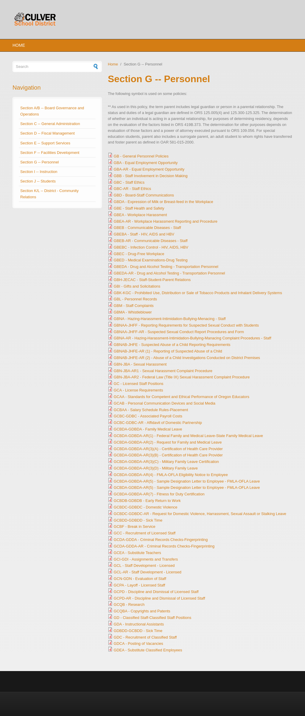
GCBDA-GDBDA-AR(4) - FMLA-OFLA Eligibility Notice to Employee (171, 474)
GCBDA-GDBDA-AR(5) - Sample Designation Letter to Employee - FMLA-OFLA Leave (187, 481)
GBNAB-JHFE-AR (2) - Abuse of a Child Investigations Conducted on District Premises (187, 357)
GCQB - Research (129, 604)
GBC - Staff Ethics (129, 182)
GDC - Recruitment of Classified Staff (145, 637)
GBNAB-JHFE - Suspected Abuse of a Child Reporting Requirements (172, 344)
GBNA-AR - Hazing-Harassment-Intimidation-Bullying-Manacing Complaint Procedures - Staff (192, 338)
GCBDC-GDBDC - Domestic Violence (146, 507)
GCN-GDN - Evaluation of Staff (140, 578)
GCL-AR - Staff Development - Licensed (147, 572)
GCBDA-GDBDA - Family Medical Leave (148, 429)
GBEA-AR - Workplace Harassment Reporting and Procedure (165, 221)
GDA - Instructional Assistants (139, 624)
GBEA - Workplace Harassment (140, 215)
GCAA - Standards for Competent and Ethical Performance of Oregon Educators (181, 396)
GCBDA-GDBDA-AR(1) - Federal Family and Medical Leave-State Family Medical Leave (188, 435)
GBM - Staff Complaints (134, 305)
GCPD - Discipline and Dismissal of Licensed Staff (156, 591)
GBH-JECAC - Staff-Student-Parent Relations (152, 279)
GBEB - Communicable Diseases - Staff (147, 227)
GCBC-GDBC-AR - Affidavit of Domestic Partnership (158, 422)
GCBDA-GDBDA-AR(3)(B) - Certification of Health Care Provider (168, 455)
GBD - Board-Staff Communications (144, 195)
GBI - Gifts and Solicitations (137, 286)
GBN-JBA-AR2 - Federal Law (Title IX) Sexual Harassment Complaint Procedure (182, 377)
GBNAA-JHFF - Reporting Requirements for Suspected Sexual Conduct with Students (186, 325)
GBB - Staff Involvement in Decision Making (151, 176)
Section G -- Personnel (39, 162)
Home (19, 45)
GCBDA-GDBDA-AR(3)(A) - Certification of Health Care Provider (168, 449)
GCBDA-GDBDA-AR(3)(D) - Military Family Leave (156, 468)
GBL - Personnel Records (135, 299)
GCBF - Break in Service (134, 526)
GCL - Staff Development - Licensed (144, 565)
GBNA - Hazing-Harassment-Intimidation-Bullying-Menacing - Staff (170, 318)
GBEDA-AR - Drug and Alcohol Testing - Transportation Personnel (169, 273)
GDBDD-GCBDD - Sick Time (138, 630)
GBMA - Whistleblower (133, 312)
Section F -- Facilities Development (49, 152)
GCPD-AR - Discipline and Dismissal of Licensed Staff (159, 598)
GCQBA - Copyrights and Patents (142, 611)
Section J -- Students (38, 181)
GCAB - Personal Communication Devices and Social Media (164, 403)
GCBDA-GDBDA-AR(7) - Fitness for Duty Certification (159, 494)
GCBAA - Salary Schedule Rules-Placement (151, 410)
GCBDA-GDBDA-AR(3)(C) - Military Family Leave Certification (166, 461)
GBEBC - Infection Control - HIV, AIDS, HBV (151, 247)
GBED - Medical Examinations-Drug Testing (151, 260)
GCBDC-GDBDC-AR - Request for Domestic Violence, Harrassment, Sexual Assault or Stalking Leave (200, 513)
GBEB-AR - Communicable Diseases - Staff (151, 240)
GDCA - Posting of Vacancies (138, 643)
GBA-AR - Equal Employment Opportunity (149, 169)
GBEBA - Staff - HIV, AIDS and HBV (144, 234)
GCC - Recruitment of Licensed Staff (144, 533)
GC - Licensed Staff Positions (139, 383)
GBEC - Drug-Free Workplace (139, 254)
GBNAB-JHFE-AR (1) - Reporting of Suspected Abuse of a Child (168, 351)
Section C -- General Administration (50, 123)
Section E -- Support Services (45, 143)
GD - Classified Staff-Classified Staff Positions (153, 617)
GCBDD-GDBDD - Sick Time (138, 520)
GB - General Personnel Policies (141, 156)
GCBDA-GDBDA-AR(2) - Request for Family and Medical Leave (168, 442)
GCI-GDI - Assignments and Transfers (146, 559)
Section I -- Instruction (38, 171)
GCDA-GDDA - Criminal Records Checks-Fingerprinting (161, 539)
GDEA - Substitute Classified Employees (148, 650)
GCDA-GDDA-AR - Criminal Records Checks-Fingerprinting (164, 546)
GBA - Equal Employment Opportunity (146, 162)
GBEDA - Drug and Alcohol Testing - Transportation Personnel (166, 266)
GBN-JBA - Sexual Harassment (140, 364)
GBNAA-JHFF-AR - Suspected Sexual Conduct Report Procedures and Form (179, 332)
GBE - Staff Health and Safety (139, 208)
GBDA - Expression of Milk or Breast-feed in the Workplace (163, 201)
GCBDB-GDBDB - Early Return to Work (147, 500)
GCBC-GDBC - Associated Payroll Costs (148, 416)
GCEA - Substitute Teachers (137, 552)
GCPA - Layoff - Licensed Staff (139, 585)
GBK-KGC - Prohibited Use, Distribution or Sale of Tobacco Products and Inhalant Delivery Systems (198, 293)
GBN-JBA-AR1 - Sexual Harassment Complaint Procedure (163, 371)
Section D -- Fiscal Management (47, 133)
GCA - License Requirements (138, 390)
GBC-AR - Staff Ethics (132, 188)
